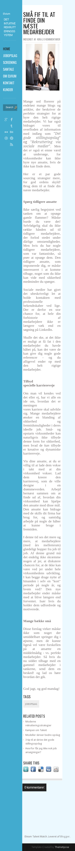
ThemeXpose (62, 847)
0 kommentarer (51, 39)
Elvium (6, 13)
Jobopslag (31, 704)
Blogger (65, 836)
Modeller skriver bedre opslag (42, 734)
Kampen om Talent (36, 730)
